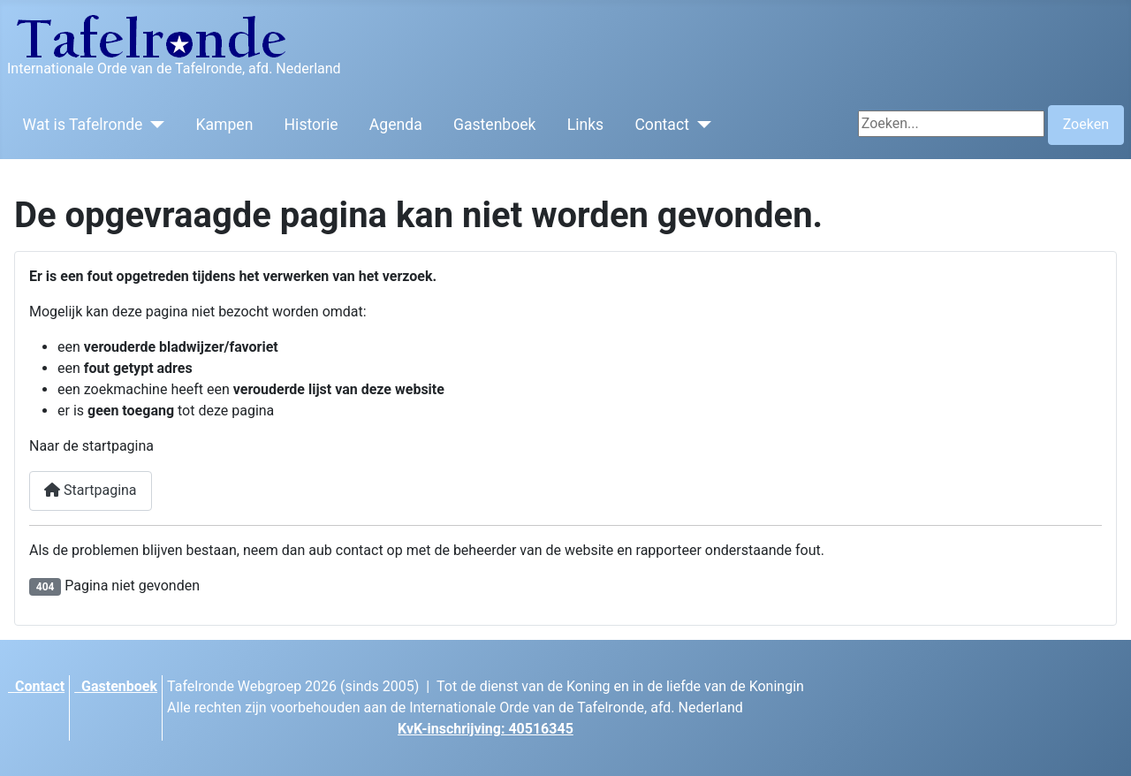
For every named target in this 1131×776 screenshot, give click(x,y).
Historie (311, 124)
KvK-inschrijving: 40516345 (485, 728)
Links (585, 124)
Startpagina (90, 490)
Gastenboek (494, 124)
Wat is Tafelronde (83, 124)
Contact (661, 124)
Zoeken (1086, 124)
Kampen (224, 124)
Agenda (395, 124)
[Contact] (700, 124)
